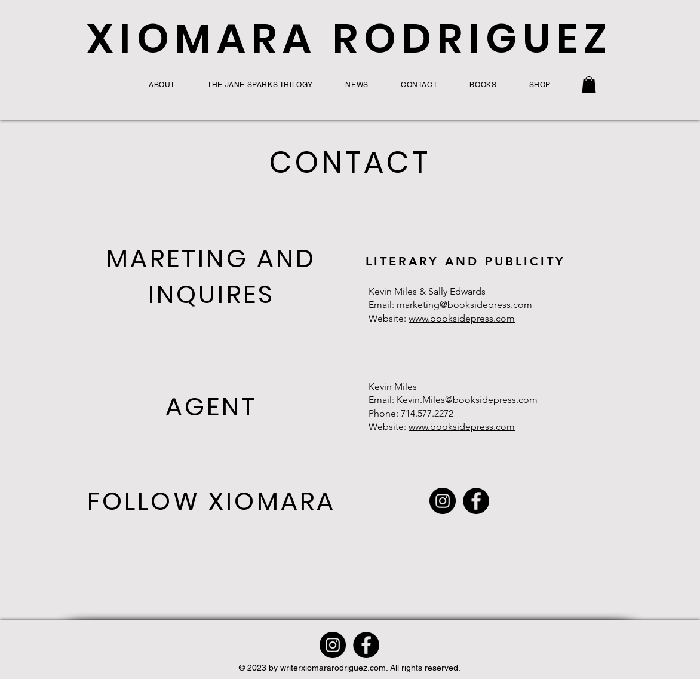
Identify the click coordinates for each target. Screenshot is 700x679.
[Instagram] (442, 501)
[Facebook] (476, 501)
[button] (589, 84)
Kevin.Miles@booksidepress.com (467, 399)
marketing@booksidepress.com (464, 304)
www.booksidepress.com (462, 318)
